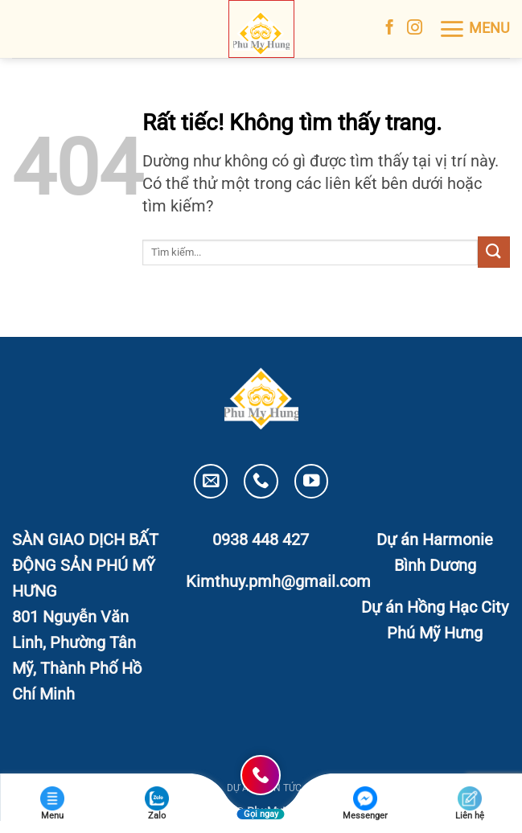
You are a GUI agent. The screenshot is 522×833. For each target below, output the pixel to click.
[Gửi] (494, 252)
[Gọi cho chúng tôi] (261, 481)
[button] (474, 29)
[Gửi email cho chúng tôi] (211, 481)
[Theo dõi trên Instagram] (414, 28)
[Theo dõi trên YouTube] (311, 481)
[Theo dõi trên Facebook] (389, 28)
